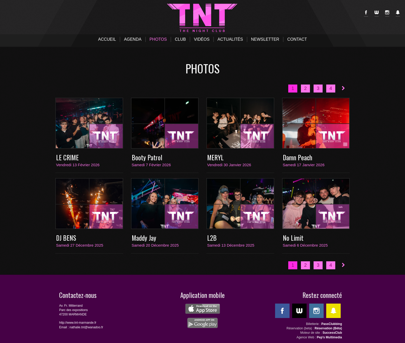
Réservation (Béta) (328, 328)
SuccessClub (332, 332)
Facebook (366, 13)
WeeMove (377, 13)
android (202, 323)
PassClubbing (331, 324)
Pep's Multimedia (329, 337)
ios (202, 309)
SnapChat (398, 13)
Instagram (387, 13)
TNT (202, 18)
